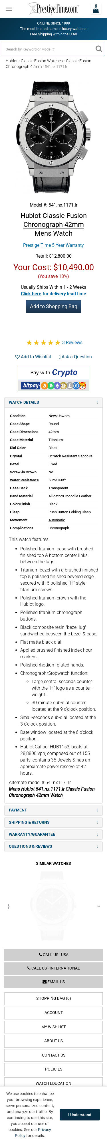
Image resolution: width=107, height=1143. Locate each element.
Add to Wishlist (33, 357)
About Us (53, 1041)
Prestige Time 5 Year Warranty (53, 245)
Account (54, 1012)
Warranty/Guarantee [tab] (53, 834)
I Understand (79, 1114)
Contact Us (53, 1055)
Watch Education (53, 1083)
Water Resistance (24, 480)
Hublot (12, 60)
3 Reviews (72, 342)
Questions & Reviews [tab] (53, 846)
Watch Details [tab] (53, 402)
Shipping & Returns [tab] (53, 822)
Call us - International (53, 968)
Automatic (57, 520)
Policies (53, 1069)
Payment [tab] (53, 810)
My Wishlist (53, 1027)
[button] (53, 293)
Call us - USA (53, 954)
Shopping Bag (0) (53, 998)
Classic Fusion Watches (42, 60)
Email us (54, 982)
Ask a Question (75, 357)
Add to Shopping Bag (53, 306)
